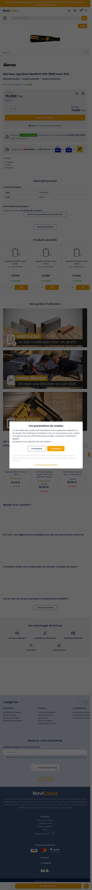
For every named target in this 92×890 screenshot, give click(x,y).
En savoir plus (36, 449)
